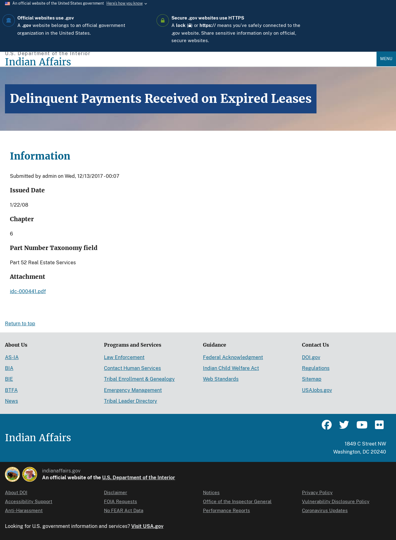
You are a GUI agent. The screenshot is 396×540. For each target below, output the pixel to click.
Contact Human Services (132, 368)
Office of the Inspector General (237, 501)
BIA (9, 368)
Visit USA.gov (147, 526)
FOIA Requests (120, 501)
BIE (9, 379)
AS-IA (12, 357)
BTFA (11, 390)
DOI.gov (311, 357)
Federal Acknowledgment (233, 357)
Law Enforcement (124, 357)
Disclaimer (115, 492)
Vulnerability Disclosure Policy (335, 501)
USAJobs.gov (317, 390)
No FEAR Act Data (123, 510)
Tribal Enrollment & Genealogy (139, 379)
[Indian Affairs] (191, 62)
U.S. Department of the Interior (138, 478)
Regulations (315, 368)
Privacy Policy (317, 492)
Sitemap (311, 379)
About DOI (16, 492)
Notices (211, 492)
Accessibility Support (28, 501)
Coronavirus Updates (325, 510)
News (11, 401)
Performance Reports (226, 510)
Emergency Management (133, 390)
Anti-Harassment (24, 510)
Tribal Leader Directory (130, 401)
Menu (386, 58)
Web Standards (221, 379)
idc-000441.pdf (28, 291)
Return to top (20, 324)
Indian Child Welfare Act (231, 368)
